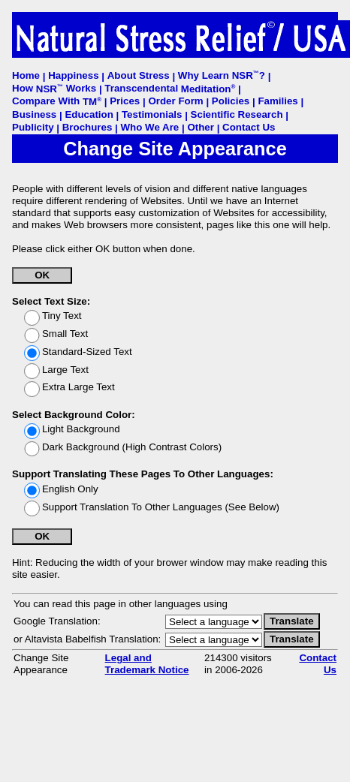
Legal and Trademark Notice (147, 663)
